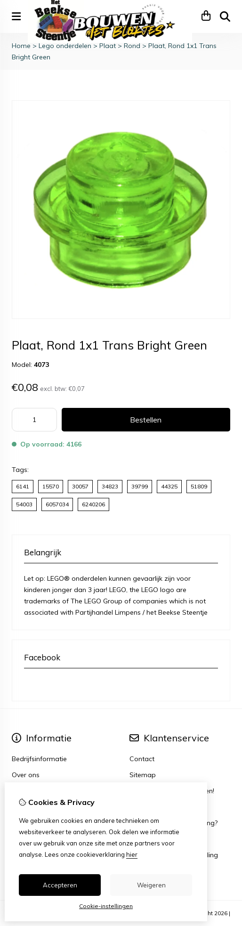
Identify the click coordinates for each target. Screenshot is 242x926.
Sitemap (142, 775)
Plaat (107, 45)
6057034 (57, 504)
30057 (80, 486)
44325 (169, 486)
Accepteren (60, 885)
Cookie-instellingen (106, 906)
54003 (24, 504)
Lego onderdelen (65, 45)
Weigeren (151, 885)
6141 (22, 486)
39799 (139, 486)
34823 (110, 486)
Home (21, 45)
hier (131, 854)
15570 (50, 486)
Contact (141, 759)
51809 (199, 486)
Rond (132, 45)
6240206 (93, 504)
